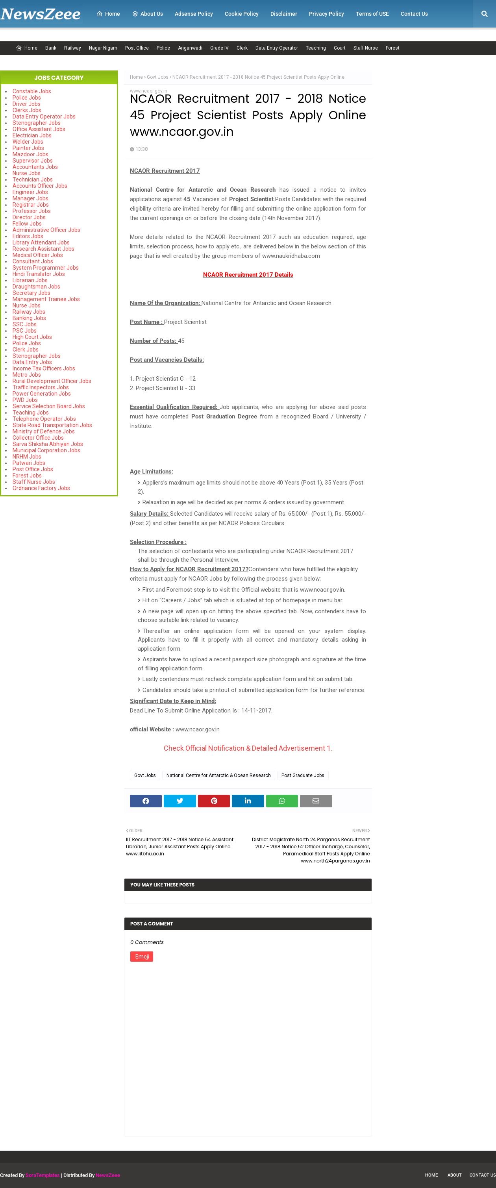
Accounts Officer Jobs (40, 186)
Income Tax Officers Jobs (44, 368)
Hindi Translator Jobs (39, 274)
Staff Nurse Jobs (34, 482)
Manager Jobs (30, 198)
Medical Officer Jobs (38, 255)
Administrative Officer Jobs (46, 230)
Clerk (242, 48)
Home (26, 48)
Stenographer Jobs (37, 123)
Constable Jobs (32, 91)
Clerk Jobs (26, 349)
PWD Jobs (25, 400)
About (455, 1175)
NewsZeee (108, 1175)
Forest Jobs (27, 475)
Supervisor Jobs (33, 160)
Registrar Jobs (31, 205)
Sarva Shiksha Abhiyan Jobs (48, 444)
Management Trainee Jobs (46, 299)
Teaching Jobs (31, 412)
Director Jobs (29, 217)
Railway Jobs (29, 312)
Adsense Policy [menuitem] (194, 14)
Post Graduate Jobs (302, 775)
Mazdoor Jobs (30, 154)
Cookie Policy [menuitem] (242, 14)
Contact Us (483, 1175)
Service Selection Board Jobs (49, 406)
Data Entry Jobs (32, 362)
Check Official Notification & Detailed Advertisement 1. (248, 748)
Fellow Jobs (27, 223)
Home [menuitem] (108, 14)
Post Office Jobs (33, 469)
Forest (393, 48)
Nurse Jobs (27, 173)
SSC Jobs (25, 324)
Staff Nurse (365, 48)
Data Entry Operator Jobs (44, 116)
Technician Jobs (33, 179)
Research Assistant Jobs (43, 249)
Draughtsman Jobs (36, 286)
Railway (72, 48)
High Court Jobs (32, 337)
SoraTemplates (43, 1175)
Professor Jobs (32, 211)
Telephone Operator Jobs (44, 419)
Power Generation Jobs (42, 393)
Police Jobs (27, 97)
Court (340, 48)
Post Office (137, 48)
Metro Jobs (27, 375)
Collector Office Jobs (38, 438)
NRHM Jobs (27, 456)
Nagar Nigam (103, 48)
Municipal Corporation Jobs (46, 450)
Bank (50, 48)
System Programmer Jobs (46, 268)
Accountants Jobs (35, 167)
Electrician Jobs (32, 135)
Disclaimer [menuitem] (283, 14)
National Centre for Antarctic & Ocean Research (219, 775)
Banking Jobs (29, 318)
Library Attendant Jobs (41, 242)
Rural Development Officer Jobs (52, 381)
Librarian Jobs (30, 280)
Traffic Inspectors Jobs (41, 387)
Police (163, 48)
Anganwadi (190, 48)
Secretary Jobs (31, 293)
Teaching (316, 48)
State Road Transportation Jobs (52, 425)
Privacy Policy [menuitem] (326, 14)
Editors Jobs (28, 236)
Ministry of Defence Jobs (44, 431)
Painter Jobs (28, 148)
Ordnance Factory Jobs (41, 488)
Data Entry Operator (276, 48)
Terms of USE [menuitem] (372, 14)
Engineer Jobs (30, 192)
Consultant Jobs (33, 261)
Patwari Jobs (29, 463)
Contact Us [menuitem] (414, 14)
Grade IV (219, 48)
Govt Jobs (157, 77)
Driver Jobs (27, 104)
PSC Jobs (25, 331)
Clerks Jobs (27, 110)
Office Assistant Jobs (39, 129)
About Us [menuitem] (147, 14)
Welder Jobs (28, 142)
